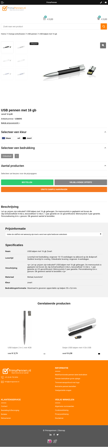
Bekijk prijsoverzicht (10, 123)
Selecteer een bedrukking (18, 148)
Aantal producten (12, 166)
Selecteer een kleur (13, 132)
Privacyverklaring (62, 414)
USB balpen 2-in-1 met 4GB (20, 347)
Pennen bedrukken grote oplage (67, 379)
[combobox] (51, 26)
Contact (4, 406)
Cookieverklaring (61, 410)
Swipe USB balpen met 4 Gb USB (77, 347)
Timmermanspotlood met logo (67, 382)
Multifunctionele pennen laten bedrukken (71, 375)
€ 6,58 (67, 353)
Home (3, 34)
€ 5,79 (13, 353)
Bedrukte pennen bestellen (65, 386)
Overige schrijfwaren (16, 34)
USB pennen (32, 34)
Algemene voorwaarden (64, 406)
